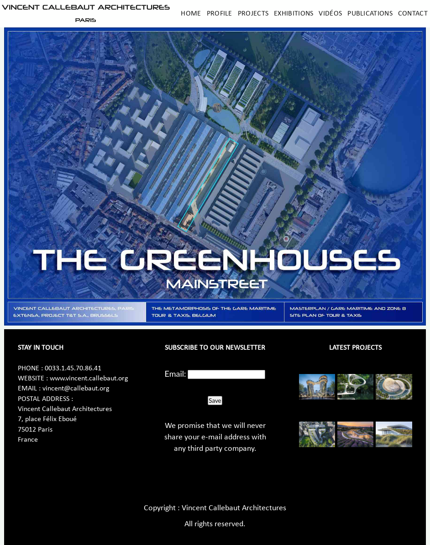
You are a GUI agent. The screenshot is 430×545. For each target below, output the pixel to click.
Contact (413, 13)
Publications (370, 13)
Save (215, 400)
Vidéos (330, 13)
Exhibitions (293, 13)
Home (191, 13)
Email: (175, 374)
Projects (253, 13)
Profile (219, 13)
